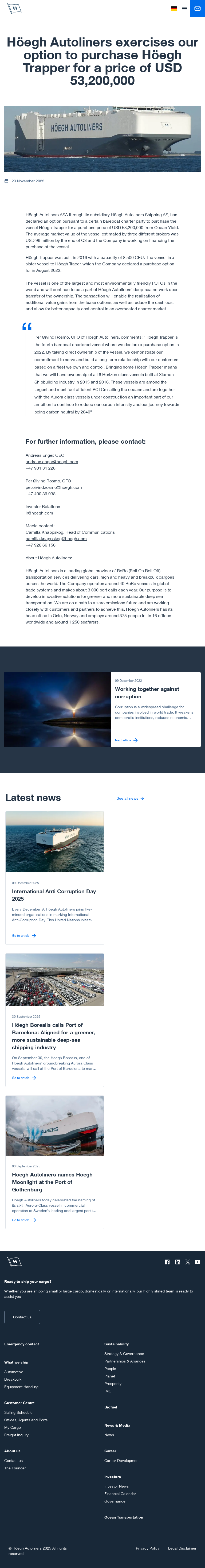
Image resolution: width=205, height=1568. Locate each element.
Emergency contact (21, 1344)
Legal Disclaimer (182, 1548)
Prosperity (112, 1383)
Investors (112, 1476)
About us (12, 1451)
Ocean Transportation (123, 1517)
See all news (130, 798)
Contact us (22, 1317)
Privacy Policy (148, 1548)
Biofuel (110, 1407)
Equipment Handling (21, 1386)
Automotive (13, 1371)
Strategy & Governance (124, 1353)
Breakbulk (12, 1379)
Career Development (122, 1460)
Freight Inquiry (16, 1435)
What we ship (16, 1362)
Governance (114, 1501)
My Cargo (12, 1427)
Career (110, 1451)
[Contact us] (197, 8)
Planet (109, 1376)
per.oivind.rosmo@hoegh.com (54, 487)
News (109, 1435)
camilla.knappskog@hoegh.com (56, 538)
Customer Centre (19, 1402)
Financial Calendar (120, 1493)
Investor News (116, 1486)
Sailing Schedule (18, 1412)
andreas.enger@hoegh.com (52, 461)
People (110, 1368)
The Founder (15, 1468)
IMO (108, 1391)
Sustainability (116, 1344)
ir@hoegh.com (39, 512)
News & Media (117, 1425)
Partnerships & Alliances (124, 1361)
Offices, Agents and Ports (26, 1420)
